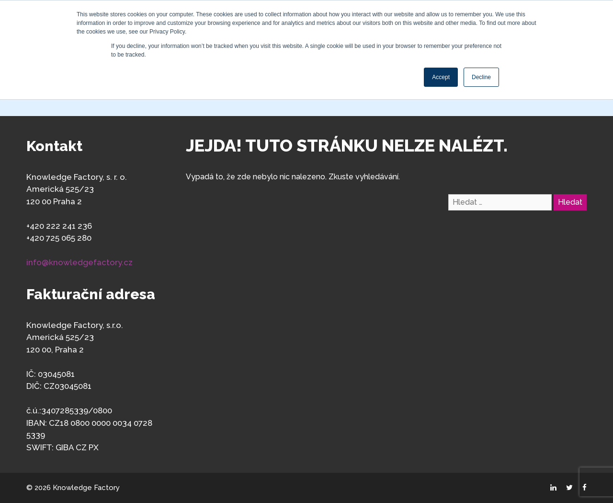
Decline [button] (481, 77)
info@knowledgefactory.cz (79, 262)
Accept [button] (441, 77)
